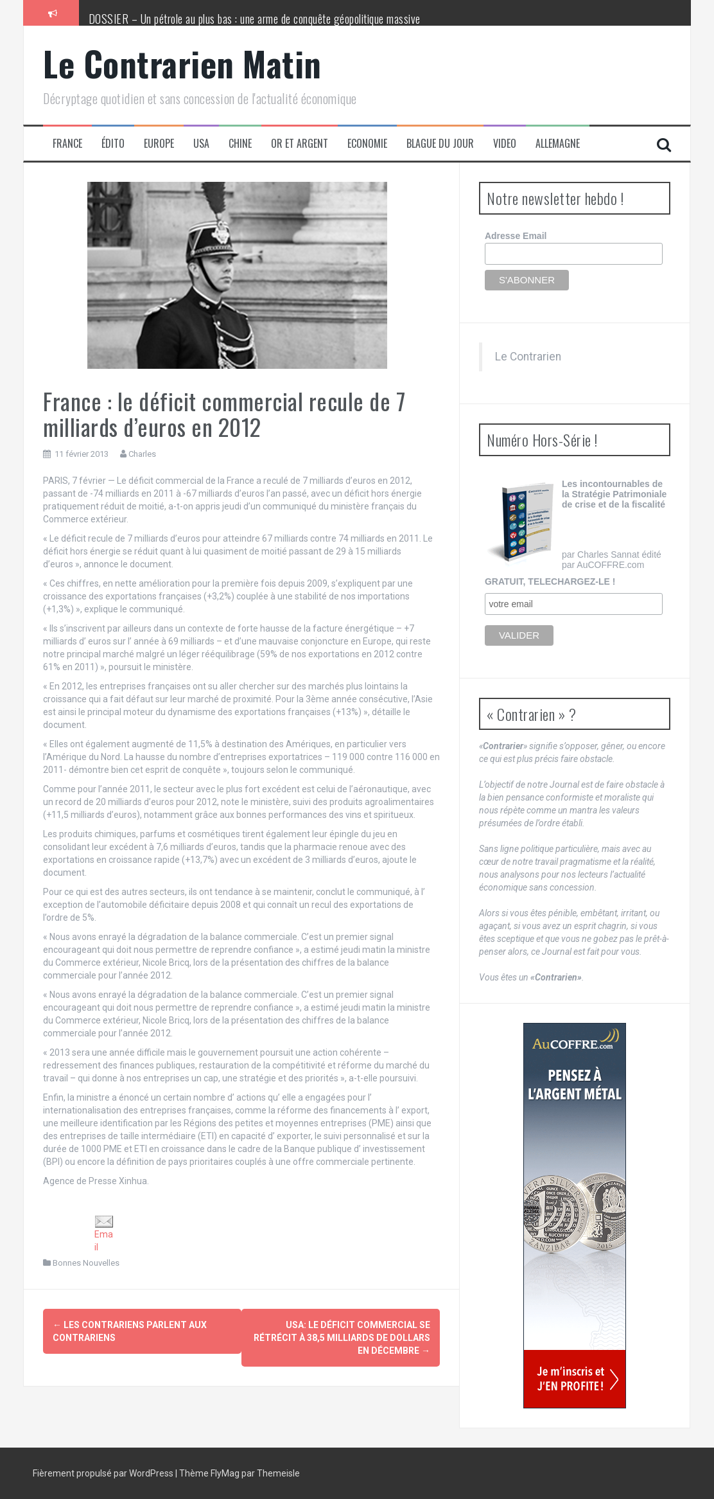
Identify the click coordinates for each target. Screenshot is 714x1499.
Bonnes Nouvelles (86, 1263)
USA (201, 143)
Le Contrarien (528, 356)
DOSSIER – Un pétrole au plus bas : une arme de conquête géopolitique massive (255, 18)
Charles (142, 454)
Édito (113, 143)
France (67, 143)
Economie (367, 143)
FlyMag (225, 1473)
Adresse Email (516, 236)
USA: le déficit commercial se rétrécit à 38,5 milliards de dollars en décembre (342, 1338)
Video (504, 143)
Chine (240, 143)
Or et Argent (299, 143)
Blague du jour (440, 143)
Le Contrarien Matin (182, 63)
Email (104, 1234)
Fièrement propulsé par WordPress (104, 1473)
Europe (159, 143)
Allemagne (558, 143)
